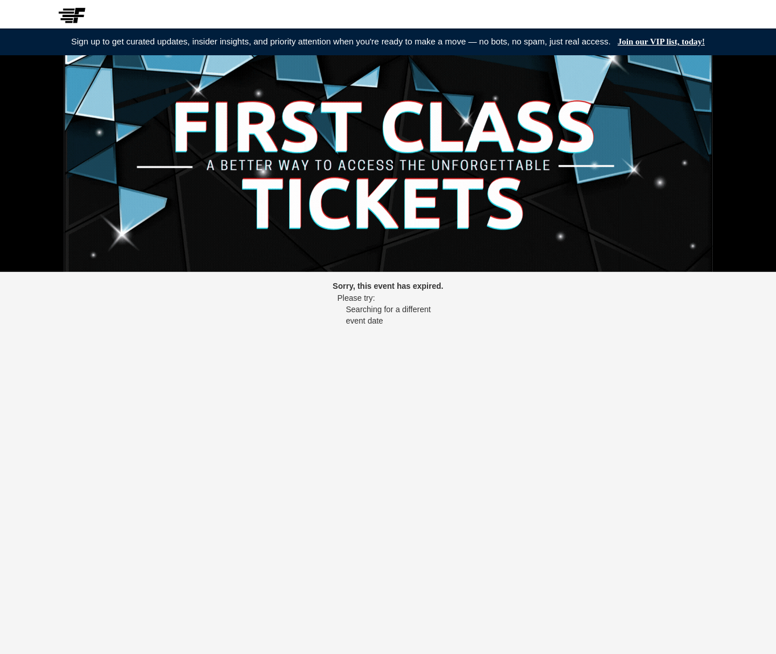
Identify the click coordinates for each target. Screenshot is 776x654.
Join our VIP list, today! (661, 41)
